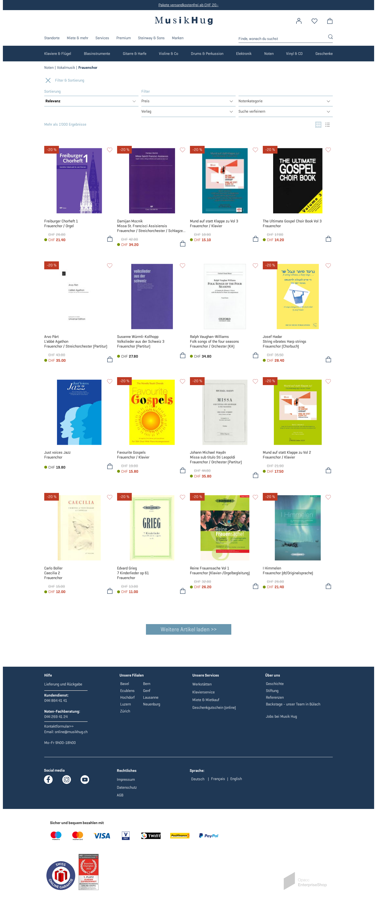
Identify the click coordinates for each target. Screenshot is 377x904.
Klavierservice (203, 694)
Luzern (125, 707)
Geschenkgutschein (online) (214, 710)
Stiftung (272, 693)
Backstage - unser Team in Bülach (293, 707)
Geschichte (275, 686)
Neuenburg (151, 707)
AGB (120, 798)
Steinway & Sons (151, 37)
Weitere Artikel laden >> (189, 629)
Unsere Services (205, 678)
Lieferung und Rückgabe (63, 687)
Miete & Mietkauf (205, 702)
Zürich (125, 714)
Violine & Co (168, 53)
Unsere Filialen (131, 678)
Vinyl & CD (294, 53)
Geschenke (324, 53)
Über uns (272, 678)
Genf (146, 693)
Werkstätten (202, 687)
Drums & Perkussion (207, 53)
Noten (269, 53)
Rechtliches (127, 773)
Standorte (52, 37)
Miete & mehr (77, 37)
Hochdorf (127, 700)
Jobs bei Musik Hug (281, 719)
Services (102, 37)
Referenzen (275, 700)
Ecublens (127, 693)
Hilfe (48, 678)
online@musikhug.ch (71, 734)
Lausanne (150, 700)
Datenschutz (127, 790)
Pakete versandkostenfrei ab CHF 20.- (188, 4)
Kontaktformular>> (59, 729)
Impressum (126, 782)
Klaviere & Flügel (57, 53)
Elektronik (243, 53)
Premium (123, 37)
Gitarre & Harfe (134, 53)
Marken (177, 37)
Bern (146, 686)
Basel (124, 686)
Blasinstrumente (97, 53)
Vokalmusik (66, 67)
